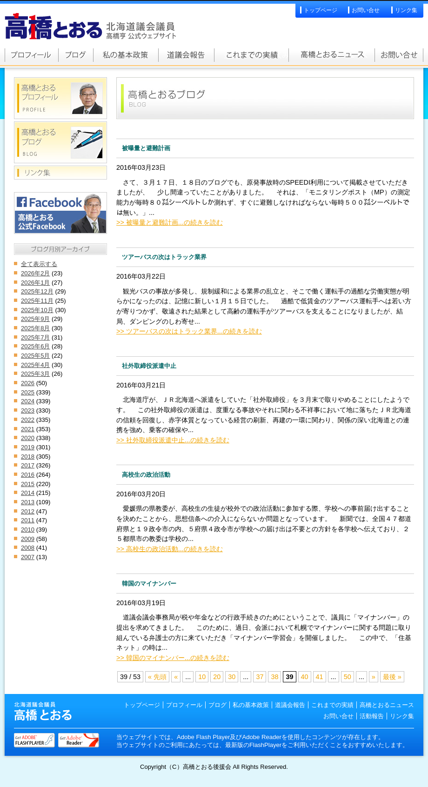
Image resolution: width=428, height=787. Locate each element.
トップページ (320, 10)
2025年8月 (35, 328)
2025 (27, 392)
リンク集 (406, 10)
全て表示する (39, 263)
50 (347, 676)
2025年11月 (37, 300)
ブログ (217, 704)
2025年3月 (35, 373)
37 (259, 676)
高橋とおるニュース (331, 55)
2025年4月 (35, 364)
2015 (27, 483)
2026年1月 (35, 282)
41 (319, 676)
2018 (27, 456)
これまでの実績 (251, 55)
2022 (27, 419)
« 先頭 (157, 676)
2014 (27, 492)
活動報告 (372, 716)
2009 (27, 538)
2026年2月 (35, 273)
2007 (27, 557)
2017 (27, 465)
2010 (27, 529)
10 (202, 676)
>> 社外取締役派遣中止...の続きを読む (172, 440)
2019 (27, 447)
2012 (27, 511)
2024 (27, 401)
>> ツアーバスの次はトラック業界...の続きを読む (189, 331)
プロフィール (184, 704)
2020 (27, 437)
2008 (27, 547)
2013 (27, 502)
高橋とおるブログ (75, 55)
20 (217, 676)
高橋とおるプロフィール (31, 55)
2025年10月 (37, 310)
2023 (27, 410)
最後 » (392, 676)
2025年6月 (35, 346)
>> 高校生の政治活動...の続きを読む (169, 549)
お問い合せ (366, 10)
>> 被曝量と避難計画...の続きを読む (169, 222)
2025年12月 (37, 291)
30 (231, 676)
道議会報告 (186, 55)
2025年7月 (35, 337)
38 (274, 676)
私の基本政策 (125, 55)
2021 (27, 429)
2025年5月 (35, 355)
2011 (27, 520)
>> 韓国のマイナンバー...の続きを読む (172, 657)
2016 (27, 474)
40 (304, 676)
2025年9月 (35, 318)
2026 (27, 383)
